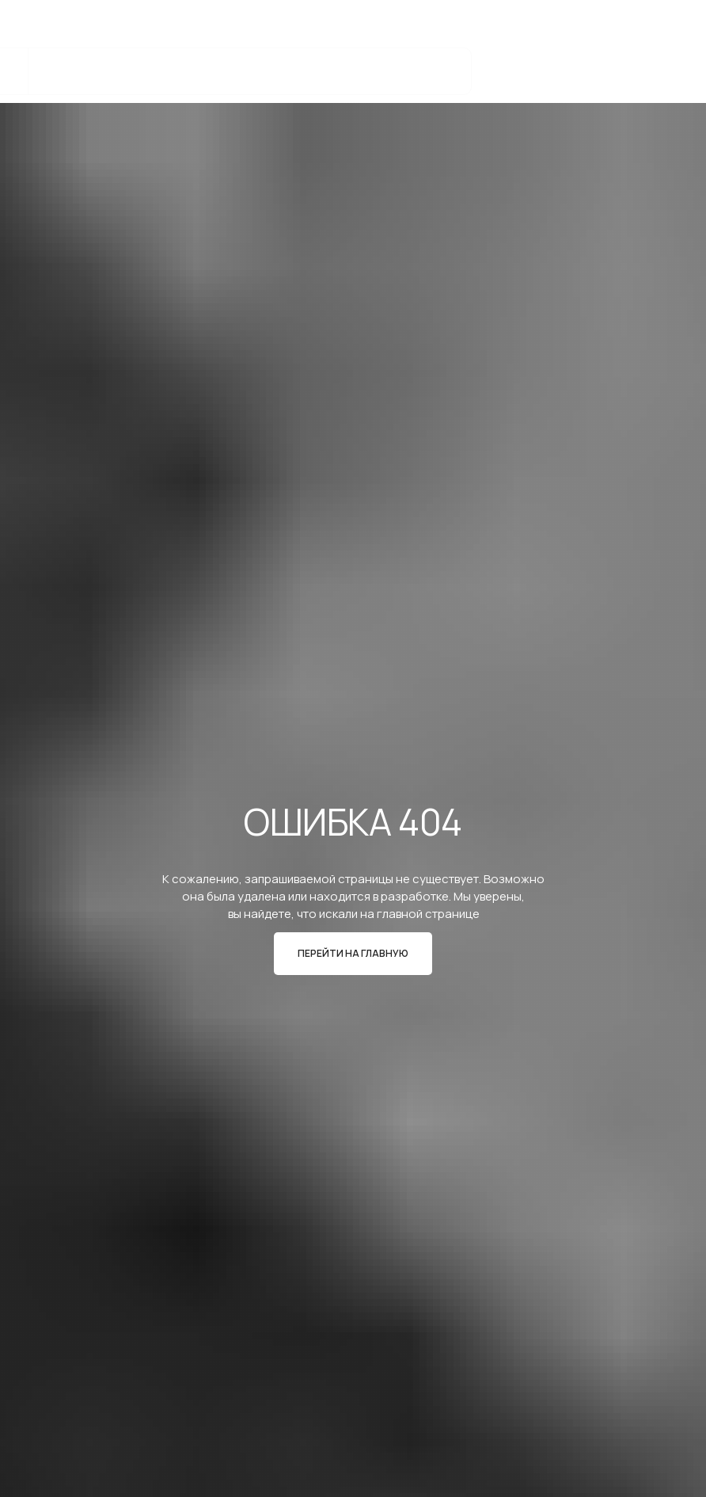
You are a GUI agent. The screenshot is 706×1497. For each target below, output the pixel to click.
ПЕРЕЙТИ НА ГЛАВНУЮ (353, 953)
